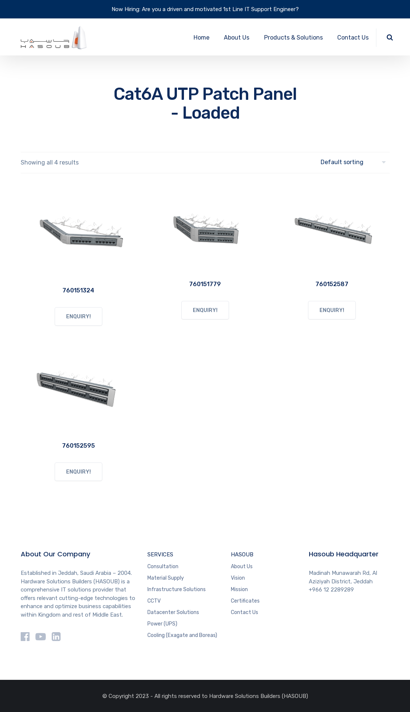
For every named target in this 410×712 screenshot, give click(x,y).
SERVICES (160, 554)
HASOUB (242, 554)
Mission (239, 589)
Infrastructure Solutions (176, 589)
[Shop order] (355, 162)
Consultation (162, 566)
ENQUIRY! (78, 316)
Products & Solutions (293, 37)
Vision (238, 578)
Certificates (245, 601)
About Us (236, 37)
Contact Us (353, 37)
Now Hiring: (126, 9)
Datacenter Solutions (173, 612)
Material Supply (165, 578)
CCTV (154, 601)
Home (201, 37)
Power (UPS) (162, 624)
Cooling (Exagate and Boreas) (182, 635)
